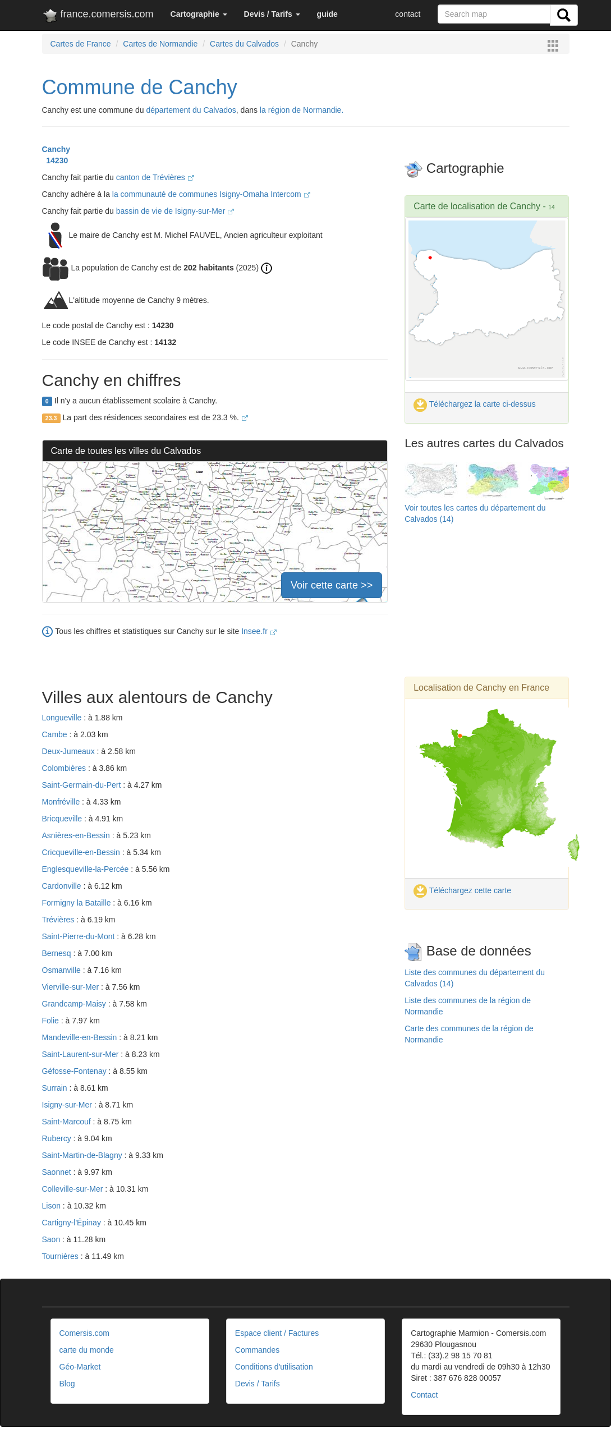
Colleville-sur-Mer (73, 1188)
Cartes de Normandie (160, 43)
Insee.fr (259, 631)
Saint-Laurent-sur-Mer (81, 1054)
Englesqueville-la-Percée (86, 869)
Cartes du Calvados (244, 43)
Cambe (56, 734)
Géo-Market (80, 1366)
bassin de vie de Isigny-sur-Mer (175, 210)
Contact (424, 1394)
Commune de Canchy (139, 87)
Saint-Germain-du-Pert (82, 784)
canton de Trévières (155, 177)
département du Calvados (191, 109)
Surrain (56, 1087)
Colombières (65, 768)
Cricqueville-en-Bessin (82, 852)
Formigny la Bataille (77, 902)
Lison (52, 1205)
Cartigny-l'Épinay (72, 1222)
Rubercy (57, 1138)
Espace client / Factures (277, 1333)
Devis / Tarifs (257, 1383)
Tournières (61, 1256)
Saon (52, 1239)
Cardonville (63, 885)
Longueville (63, 717)
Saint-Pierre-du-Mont (79, 936)
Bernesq (57, 953)
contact (407, 14)
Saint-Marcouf (67, 1121)
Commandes (257, 1349)
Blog (67, 1383)
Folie (51, 1020)
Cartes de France (80, 43)
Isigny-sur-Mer (68, 1104)
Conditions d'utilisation (274, 1366)
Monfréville (62, 801)
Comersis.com (84, 1333)
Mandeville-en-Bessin (81, 1037)
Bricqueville (63, 818)
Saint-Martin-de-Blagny (83, 1155)
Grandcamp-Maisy (75, 1003)
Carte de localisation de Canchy (477, 206)
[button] (199, 14)
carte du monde (86, 1349)
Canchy (56, 149)
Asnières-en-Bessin (77, 835)
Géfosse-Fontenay (75, 1071)
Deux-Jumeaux (69, 751)
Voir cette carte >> (332, 585)
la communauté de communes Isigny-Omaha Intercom (211, 194)
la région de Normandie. (301, 109)
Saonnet (57, 1172)
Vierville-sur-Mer (72, 986)
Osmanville (62, 970)
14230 (55, 160)
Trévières (59, 919)
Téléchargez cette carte (462, 890)
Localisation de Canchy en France (481, 687)
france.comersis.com (98, 16)
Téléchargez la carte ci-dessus (475, 403)
